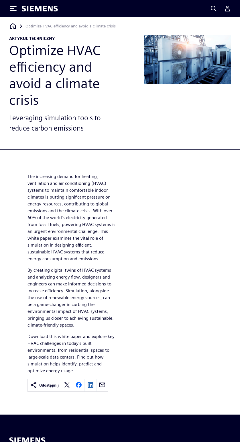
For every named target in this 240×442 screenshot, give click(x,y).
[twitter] (67, 385)
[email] (102, 385)
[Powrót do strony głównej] (12, 26)
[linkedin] (90, 385)
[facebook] (78, 385)
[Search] (213, 8)
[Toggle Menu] (13, 9)
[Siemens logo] (40, 8)
